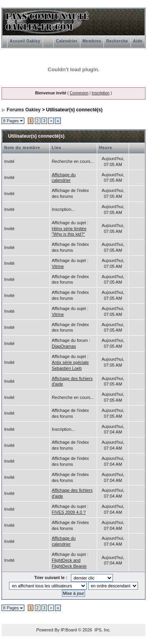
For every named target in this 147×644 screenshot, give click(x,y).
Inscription (101, 93)
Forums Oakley (24, 110)
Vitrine (58, 266)
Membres (92, 41)
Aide (138, 41)
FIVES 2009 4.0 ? (69, 512)
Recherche (117, 41)
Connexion (79, 93)
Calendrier (66, 41)
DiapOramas (64, 346)
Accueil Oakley (25, 41)
